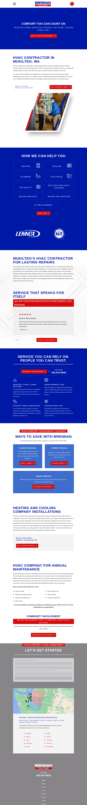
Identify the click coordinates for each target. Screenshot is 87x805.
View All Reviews (47, 340)
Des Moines (29, 743)
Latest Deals (59, 463)
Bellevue (28, 737)
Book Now (43, 213)
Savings (43, 800)
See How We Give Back (43, 635)
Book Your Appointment (43, 36)
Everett (28, 746)
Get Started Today (61, 87)
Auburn (48, 733)
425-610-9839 (58, 372)
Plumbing (43, 794)
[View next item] (45, 243)
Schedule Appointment (34, 371)
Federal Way (50, 746)
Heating (43, 783)
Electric (43, 790)
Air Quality (43, 797)
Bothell (49, 737)
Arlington (28, 733)
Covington (49, 740)
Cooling (44, 787)
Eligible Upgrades (43, 486)
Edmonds (49, 743)
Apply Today (27, 463)
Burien (28, 740)
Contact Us (43, 804)
